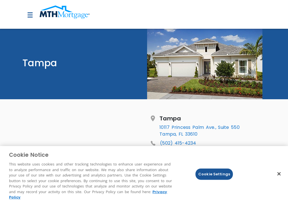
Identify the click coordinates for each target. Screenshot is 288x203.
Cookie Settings (214, 174)
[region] (144, 174)
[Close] (279, 174)
